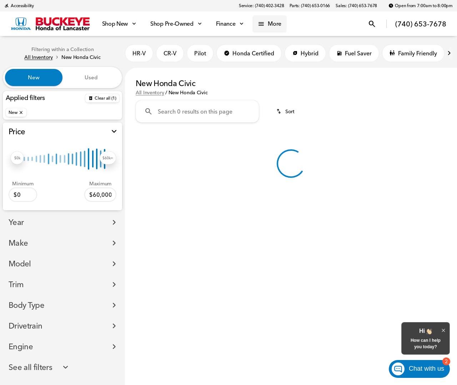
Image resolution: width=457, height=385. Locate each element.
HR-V (139, 53)
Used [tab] (91, 77)
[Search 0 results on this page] (197, 111)
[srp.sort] (286, 111)
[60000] (100, 195)
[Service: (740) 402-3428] (261, 5)
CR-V (170, 53)
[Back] (102, 98)
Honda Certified (249, 53)
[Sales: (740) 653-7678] (356, 5)
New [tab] (34, 77)
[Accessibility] (19, 5)
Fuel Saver (354, 53)
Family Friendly (413, 53)
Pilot (200, 53)
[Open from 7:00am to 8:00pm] (420, 5)
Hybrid (305, 53)
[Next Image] (449, 53)
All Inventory (150, 92)
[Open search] (372, 24)
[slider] (17, 157)
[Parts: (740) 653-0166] (309, 5)
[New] (16, 112)
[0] (23, 195)
